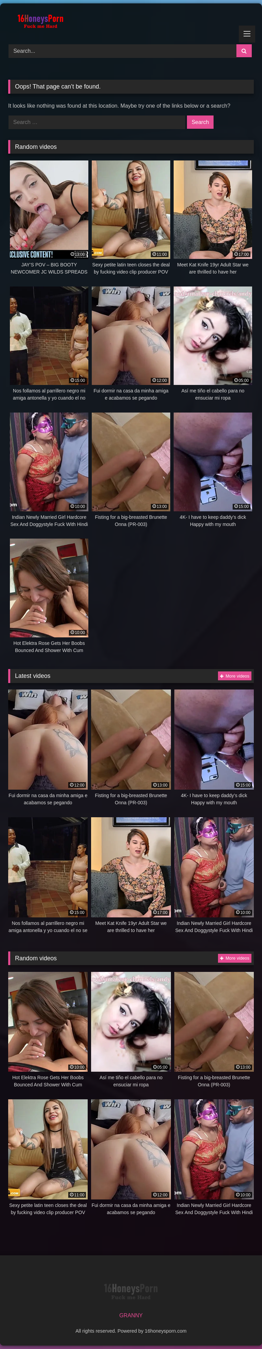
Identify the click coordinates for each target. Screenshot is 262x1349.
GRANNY (131, 1315)
